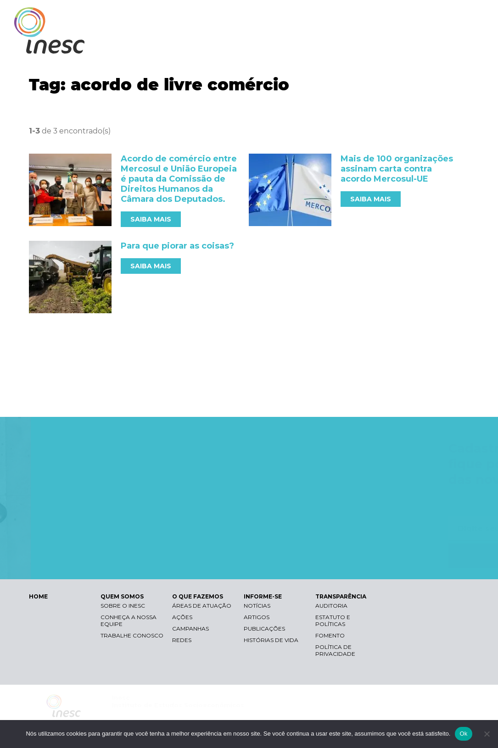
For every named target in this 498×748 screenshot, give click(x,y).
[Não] (486, 733)
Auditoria (331, 605)
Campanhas (190, 628)
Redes (181, 640)
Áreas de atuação (201, 605)
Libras (325, 16)
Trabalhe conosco (132, 635)
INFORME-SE (380, 44)
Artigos (256, 617)
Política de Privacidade (335, 650)
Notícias (257, 605)
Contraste (369, 16)
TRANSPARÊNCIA (444, 44)
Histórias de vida (271, 640)
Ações (182, 617)
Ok (463, 733)
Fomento (330, 635)
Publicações (264, 628)
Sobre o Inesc (123, 605)
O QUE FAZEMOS (316, 44)
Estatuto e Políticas (332, 620)
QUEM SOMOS (250, 44)
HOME (38, 596)
